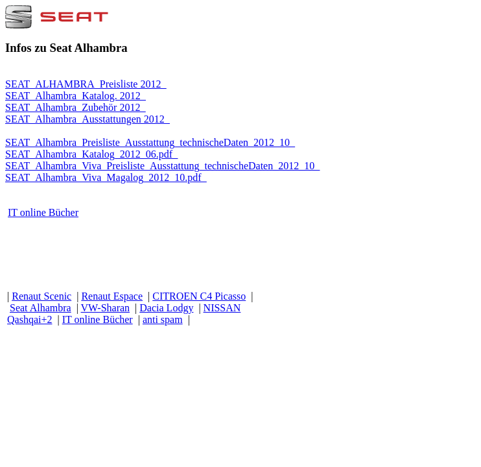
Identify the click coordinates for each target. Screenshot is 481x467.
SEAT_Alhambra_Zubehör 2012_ (75, 107)
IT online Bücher (43, 212)
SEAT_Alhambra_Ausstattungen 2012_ (87, 119)
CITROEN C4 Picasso (199, 296)
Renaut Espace (112, 296)
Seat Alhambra (40, 307)
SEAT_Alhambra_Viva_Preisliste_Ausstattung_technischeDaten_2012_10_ (162, 165)
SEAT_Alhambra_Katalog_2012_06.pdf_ (91, 154)
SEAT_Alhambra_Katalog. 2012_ (75, 95)
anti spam (163, 319)
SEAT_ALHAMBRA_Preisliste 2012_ (85, 84)
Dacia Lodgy (166, 307)
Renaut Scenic (41, 296)
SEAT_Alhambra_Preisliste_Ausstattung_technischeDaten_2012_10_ (150, 142)
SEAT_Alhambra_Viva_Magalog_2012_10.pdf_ (106, 177)
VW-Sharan (105, 307)
